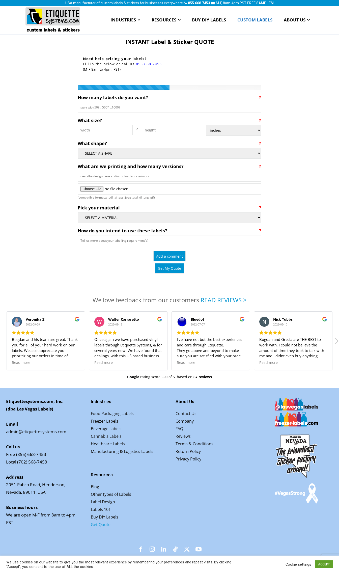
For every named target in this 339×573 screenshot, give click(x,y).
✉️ (213, 3)
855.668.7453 (149, 64)
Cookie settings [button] (298, 564)
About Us (185, 401)
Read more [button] (21, 362)
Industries (101, 401)
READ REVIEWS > (224, 300)
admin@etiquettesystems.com (36, 431)
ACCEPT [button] (324, 564)
